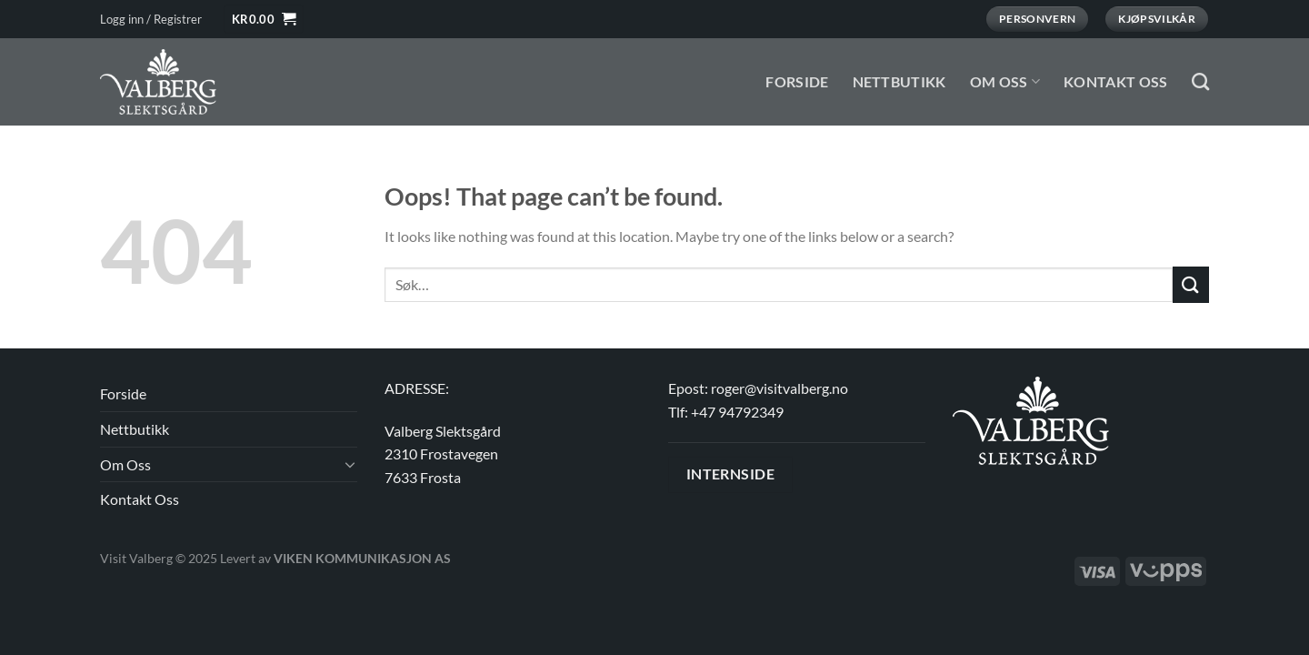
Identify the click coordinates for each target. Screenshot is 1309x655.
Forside (796, 81)
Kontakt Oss (1116, 81)
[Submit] (1191, 284)
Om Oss (1005, 81)
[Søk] (1200, 81)
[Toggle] (350, 464)
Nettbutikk (899, 81)
